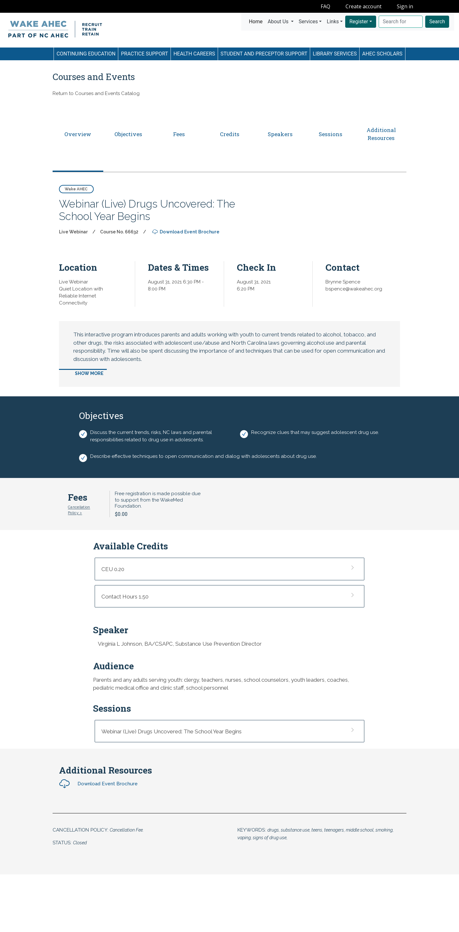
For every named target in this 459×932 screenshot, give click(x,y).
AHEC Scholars (382, 54)
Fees (179, 134)
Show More (89, 373)
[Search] (401, 22)
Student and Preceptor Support (264, 54)
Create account (364, 6)
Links (333, 21)
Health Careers (194, 54)
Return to (96, 93)
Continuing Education (85, 54)
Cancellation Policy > (79, 510)
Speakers (280, 134)
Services (308, 21)
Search (437, 21)
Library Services (335, 54)
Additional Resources (381, 134)
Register (358, 21)
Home (257, 21)
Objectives (128, 134)
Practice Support (144, 54)
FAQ (325, 6)
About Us (279, 21)
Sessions (330, 134)
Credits (229, 134)
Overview (77, 134)
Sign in (405, 6)
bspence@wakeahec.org (353, 289)
